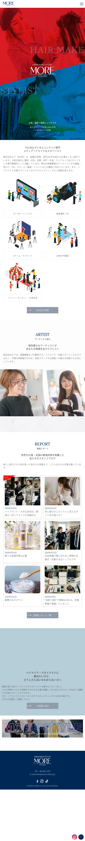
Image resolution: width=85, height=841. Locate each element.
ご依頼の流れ (42, 705)
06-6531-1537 (45, 771)
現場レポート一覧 (42, 615)
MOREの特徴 (42, 310)
